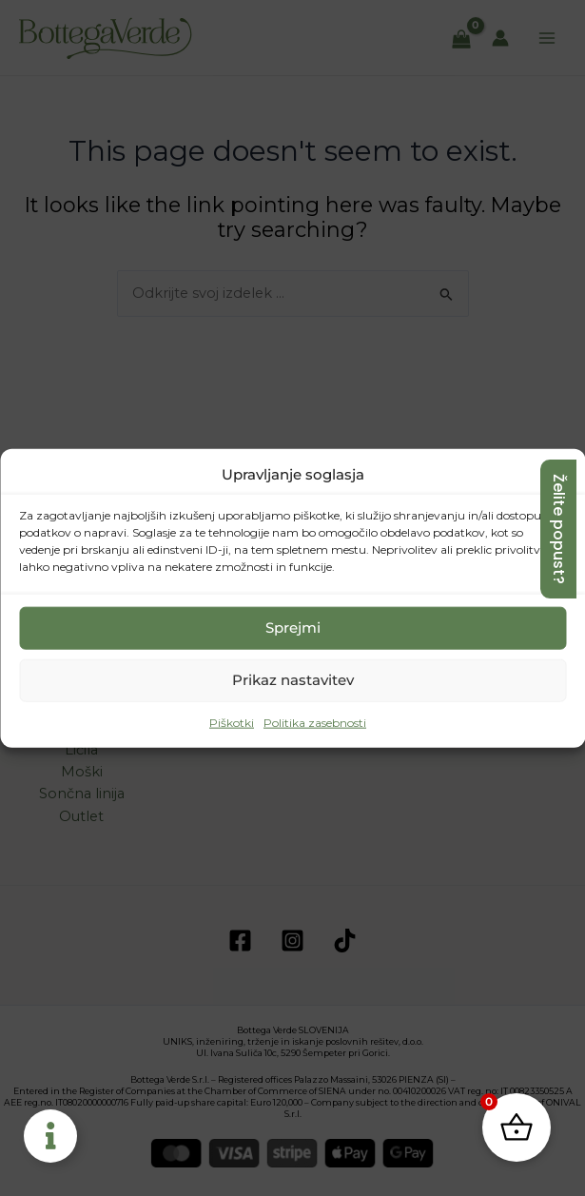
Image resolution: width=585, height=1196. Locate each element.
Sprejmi (293, 627)
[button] (556, 473)
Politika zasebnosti (314, 723)
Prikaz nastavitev (293, 680)
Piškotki (231, 723)
